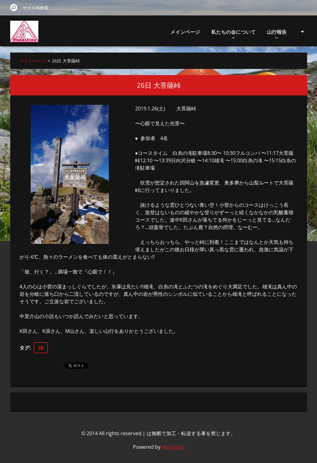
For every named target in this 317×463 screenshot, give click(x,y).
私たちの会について (233, 33)
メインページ (185, 31)
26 (41, 347)
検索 (14, 7)
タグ (24, 347)
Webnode (173, 447)
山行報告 (276, 33)
